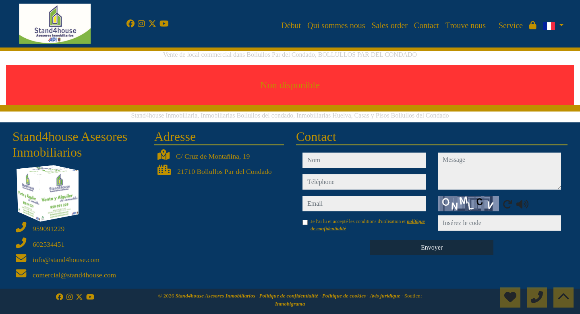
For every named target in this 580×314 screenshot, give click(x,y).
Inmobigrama (290, 304)
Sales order (389, 25)
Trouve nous (465, 25)
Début (291, 25)
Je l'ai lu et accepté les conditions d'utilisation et (368, 225)
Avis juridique (386, 296)
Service (511, 25)
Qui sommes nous (336, 25)
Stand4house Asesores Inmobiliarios (215, 296)
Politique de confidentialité (289, 296)
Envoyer (432, 247)
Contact (426, 25)
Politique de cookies (344, 296)
